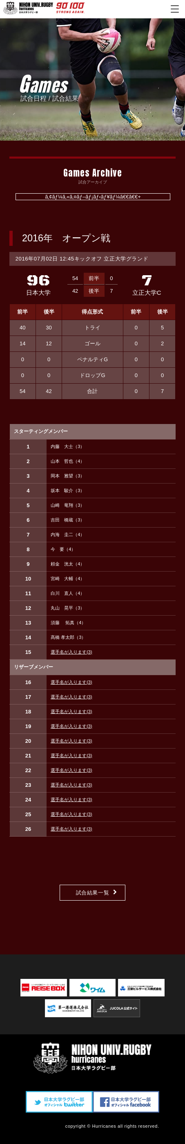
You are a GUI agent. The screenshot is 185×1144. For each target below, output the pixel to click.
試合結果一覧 (92, 893)
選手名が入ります (71, 651)
